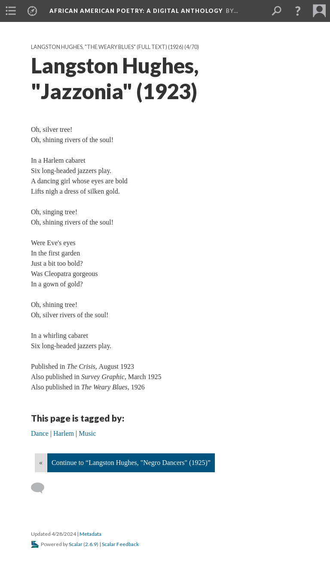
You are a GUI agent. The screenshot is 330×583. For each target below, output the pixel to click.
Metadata (90, 534)
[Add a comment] (41, 488)
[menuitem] (10, 10)
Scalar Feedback (120, 544)
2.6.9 (91, 544)
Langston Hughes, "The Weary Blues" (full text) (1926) (107, 47)
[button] (298, 10)
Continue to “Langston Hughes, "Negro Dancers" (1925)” (131, 462)
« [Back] (41, 462)
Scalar (75, 544)
